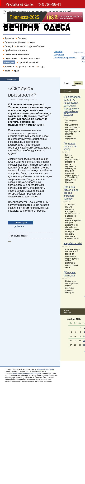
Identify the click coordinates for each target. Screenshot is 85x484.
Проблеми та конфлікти (16, 50)
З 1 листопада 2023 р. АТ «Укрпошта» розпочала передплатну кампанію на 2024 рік (72, 106)
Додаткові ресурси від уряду (70, 146)
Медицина (9, 62)
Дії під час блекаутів (70, 274)
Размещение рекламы (65, 57)
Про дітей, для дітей (28, 62)
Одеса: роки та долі (30, 58)
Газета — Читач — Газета (17, 54)
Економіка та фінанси (15, 42)
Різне (7, 70)
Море (32, 42)
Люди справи (11, 58)
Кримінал (9, 66)
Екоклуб (9, 46)
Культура (21, 46)
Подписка (59, 54)
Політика (22, 38)
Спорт (41, 66)
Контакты (78, 52)
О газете (58, 51)
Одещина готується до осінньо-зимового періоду (71, 193)
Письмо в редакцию (45, 369)
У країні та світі (73, 243)
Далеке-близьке (36, 46)
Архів (16, 70)
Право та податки (26, 66)
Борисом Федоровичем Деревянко (26, 373)
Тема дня (9, 38)
